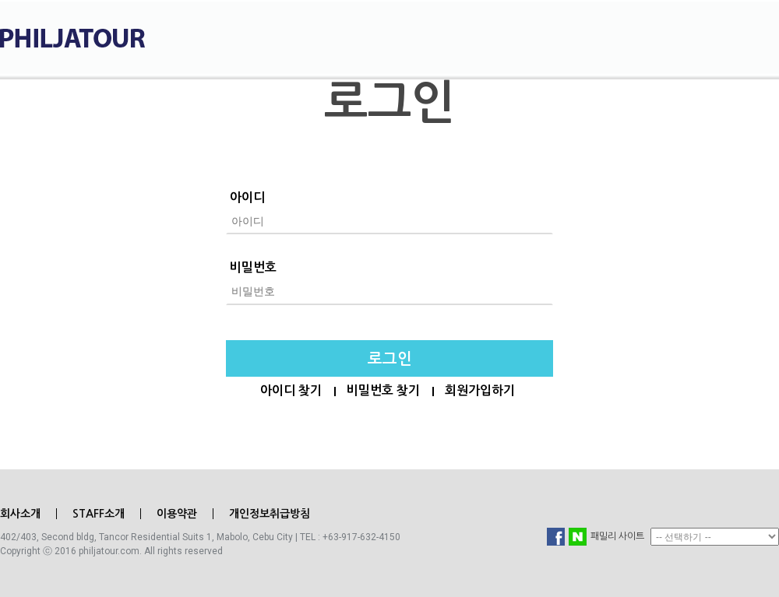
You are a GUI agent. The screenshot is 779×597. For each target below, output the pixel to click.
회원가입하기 (480, 390)
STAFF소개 (98, 513)
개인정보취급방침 (269, 513)
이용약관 (177, 513)
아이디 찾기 (291, 390)
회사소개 (20, 513)
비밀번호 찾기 (383, 390)
